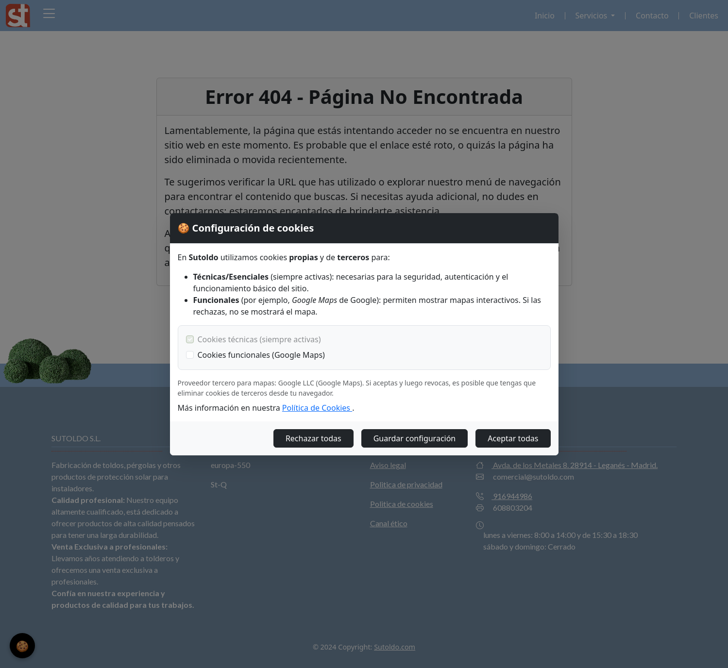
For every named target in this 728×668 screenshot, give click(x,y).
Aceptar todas (513, 438)
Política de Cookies (317, 407)
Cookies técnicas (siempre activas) (259, 339)
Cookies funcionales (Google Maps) (261, 355)
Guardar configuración (414, 438)
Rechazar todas (313, 438)
